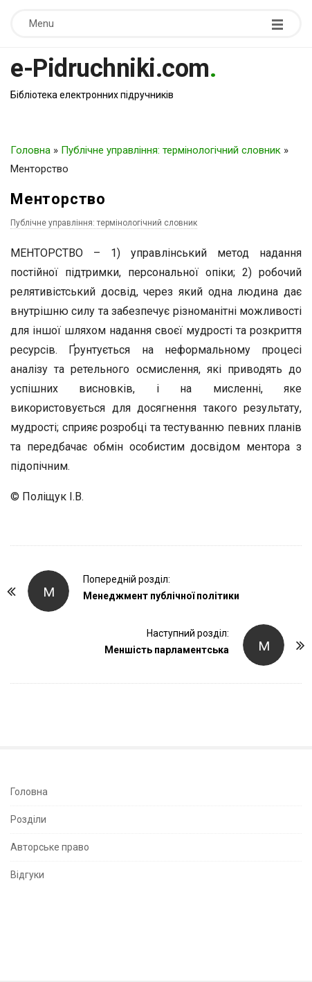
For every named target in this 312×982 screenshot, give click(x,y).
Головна (30, 150)
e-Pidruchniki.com (110, 68)
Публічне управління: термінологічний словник (171, 150)
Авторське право (49, 847)
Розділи (28, 819)
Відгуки (27, 874)
